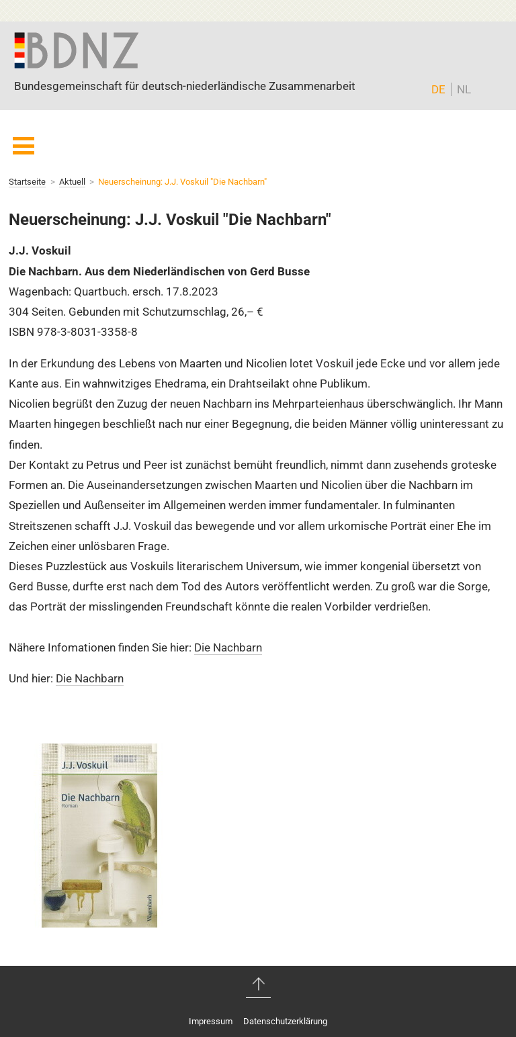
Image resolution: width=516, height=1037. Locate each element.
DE (438, 89)
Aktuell (72, 182)
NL (464, 89)
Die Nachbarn (228, 647)
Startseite (27, 182)
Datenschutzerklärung (285, 1021)
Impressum (210, 1021)
